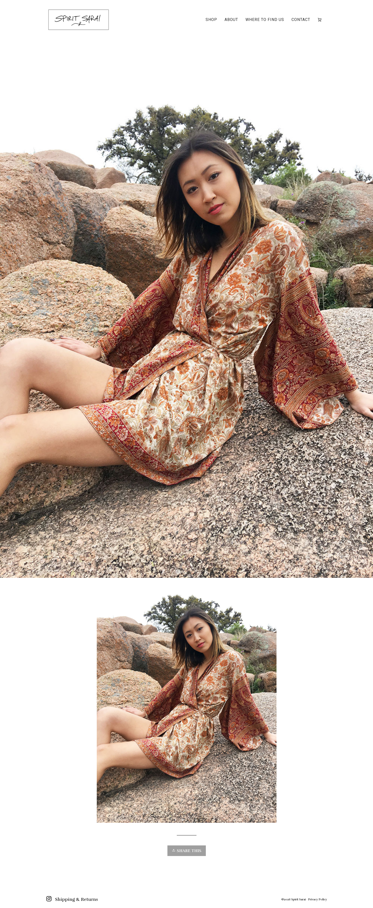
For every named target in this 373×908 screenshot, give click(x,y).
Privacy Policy (317, 899)
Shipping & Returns (76, 899)
